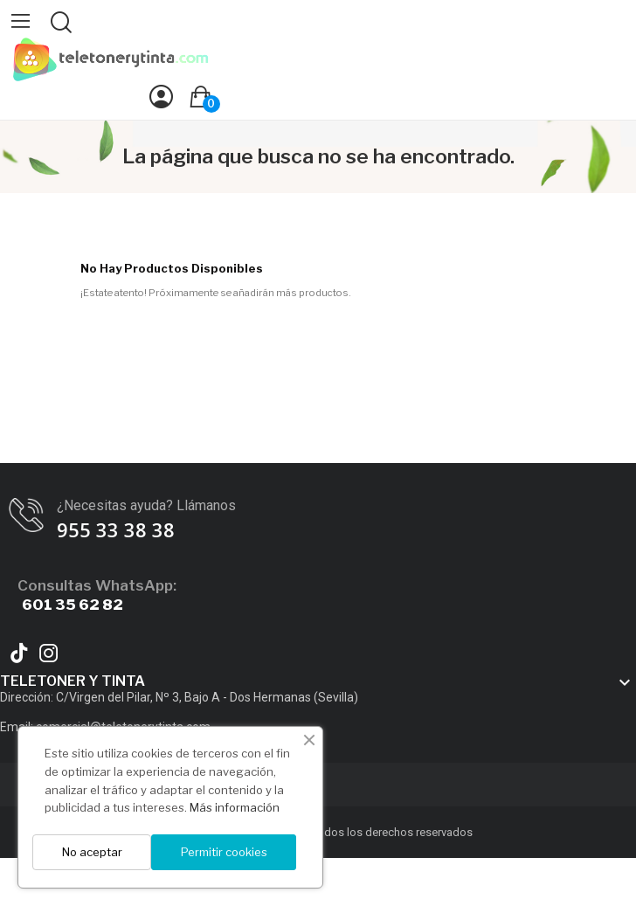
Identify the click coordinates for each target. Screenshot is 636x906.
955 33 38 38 (116, 529)
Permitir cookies (224, 852)
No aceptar (92, 852)
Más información (235, 807)
